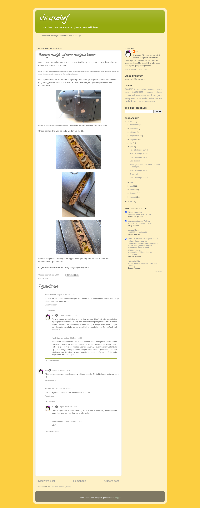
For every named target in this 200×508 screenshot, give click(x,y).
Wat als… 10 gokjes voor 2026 (140, 223)
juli (131, 143)
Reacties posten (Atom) (61, 487)
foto (153, 95)
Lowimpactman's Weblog (139, 221)
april (132, 186)
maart (132, 190)
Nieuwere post (46, 480)
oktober (133, 132)
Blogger (118, 498)
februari (133, 193)
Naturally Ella (134, 261)
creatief (130, 95)
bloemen (151, 89)
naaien (145, 98)
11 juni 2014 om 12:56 (73, 338)
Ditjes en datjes (135, 212)
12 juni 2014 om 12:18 (68, 407)
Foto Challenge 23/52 (139, 170)
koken (138, 99)
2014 (130, 122)
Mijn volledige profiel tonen (136, 69)
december (134, 125)
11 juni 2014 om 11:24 (66, 295)
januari (133, 197)
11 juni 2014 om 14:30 (61, 370)
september (135, 136)
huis (133, 99)
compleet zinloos (154, 92)
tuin (46, 279)
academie (130, 89)
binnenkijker (141, 89)
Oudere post (111, 480)
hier (47, 62)
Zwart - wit (134, 174)
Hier (40, 62)
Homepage (79, 480)
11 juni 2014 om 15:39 (61, 389)
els (53, 315)
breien (127, 92)
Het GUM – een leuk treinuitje (139, 214)
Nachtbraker (50, 295)
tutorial (150, 101)
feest (148, 96)
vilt (154, 102)
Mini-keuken (135, 161)
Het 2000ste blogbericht (137, 232)
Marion (48, 389)
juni (132, 147)
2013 (130, 201)
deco (138, 96)
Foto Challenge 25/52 (139, 153)
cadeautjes (137, 92)
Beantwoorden (51, 305)
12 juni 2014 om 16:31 (73, 421)
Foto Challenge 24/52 (139, 157)
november (134, 128)
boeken (159, 89)
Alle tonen (159, 271)
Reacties (51, 310)
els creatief (54, 18)
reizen (141, 102)
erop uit (143, 96)
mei (132, 182)
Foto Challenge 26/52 (139, 150)
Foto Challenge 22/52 (139, 178)
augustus (134, 139)
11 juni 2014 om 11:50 (68, 315)
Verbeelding (133, 230)
